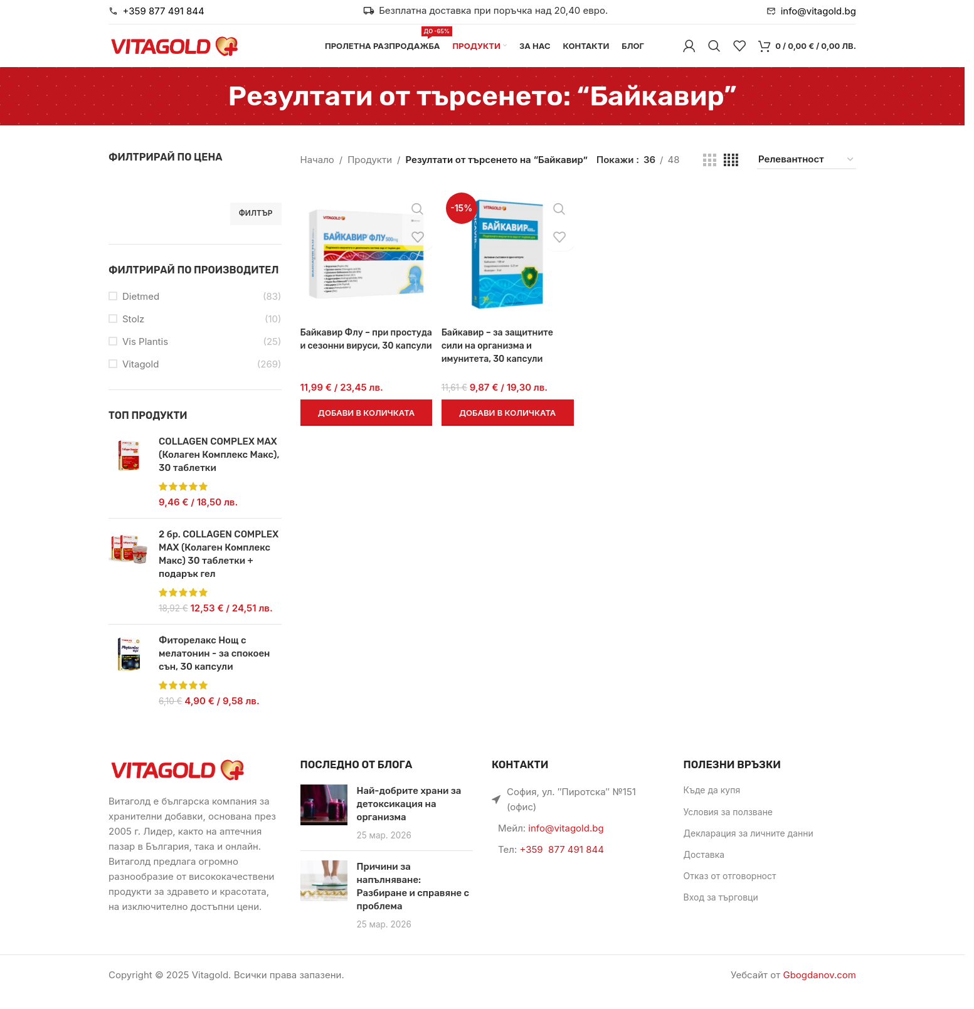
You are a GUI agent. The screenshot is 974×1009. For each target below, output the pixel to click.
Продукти (369, 174)
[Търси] (714, 53)
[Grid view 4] (731, 174)
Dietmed (140, 311)
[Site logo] (174, 52)
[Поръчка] (806, 174)
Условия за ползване (728, 825)
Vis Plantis (145, 356)
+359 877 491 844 (561, 864)
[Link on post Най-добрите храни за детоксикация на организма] (323, 819)
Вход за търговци (721, 911)
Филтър (256, 227)
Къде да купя (712, 804)
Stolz (133, 333)
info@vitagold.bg (565, 842)
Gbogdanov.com (819, 989)
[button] (365, 424)
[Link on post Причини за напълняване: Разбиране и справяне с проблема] (323, 894)
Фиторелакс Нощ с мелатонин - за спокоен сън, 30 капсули (214, 668)
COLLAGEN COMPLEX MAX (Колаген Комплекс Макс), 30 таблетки (219, 469)
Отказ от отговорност (730, 890)
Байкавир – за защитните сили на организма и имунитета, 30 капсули (501, 357)
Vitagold (140, 378)
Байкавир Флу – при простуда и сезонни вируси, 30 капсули (347, 357)
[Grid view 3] (709, 174)
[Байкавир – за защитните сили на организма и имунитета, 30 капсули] (507, 267)
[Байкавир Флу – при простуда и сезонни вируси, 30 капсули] (365, 267)
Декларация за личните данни (748, 847)
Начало (317, 174)
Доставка (704, 869)
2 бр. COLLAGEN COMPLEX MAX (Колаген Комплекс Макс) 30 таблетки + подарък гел (218, 568)
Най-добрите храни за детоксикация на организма (409, 818)
